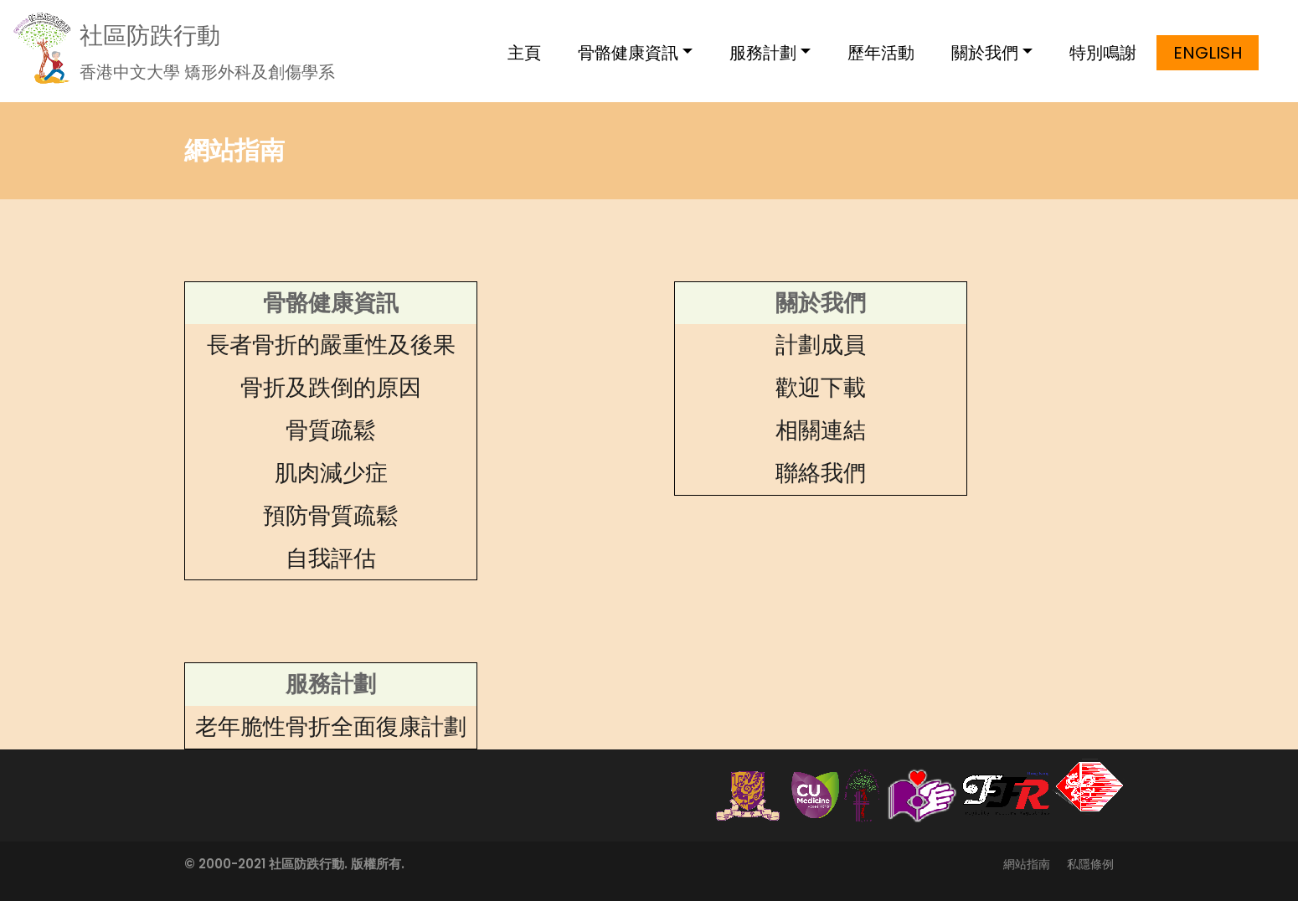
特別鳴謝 (1102, 52)
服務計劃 (762, 52)
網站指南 (1026, 864)
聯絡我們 (820, 472)
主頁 (524, 52)
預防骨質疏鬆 (331, 515)
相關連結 (820, 429)
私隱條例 (1090, 864)
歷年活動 (880, 52)
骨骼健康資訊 (628, 52)
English (1207, 52)
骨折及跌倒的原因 (330, 387)
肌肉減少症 (331, 472)
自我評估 (331, 558)
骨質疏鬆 (331, 429)
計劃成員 (820, 344)
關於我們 (984, 52)
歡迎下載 (820, 387)
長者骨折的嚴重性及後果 (331, 344)
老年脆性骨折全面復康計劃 (330, 726)
